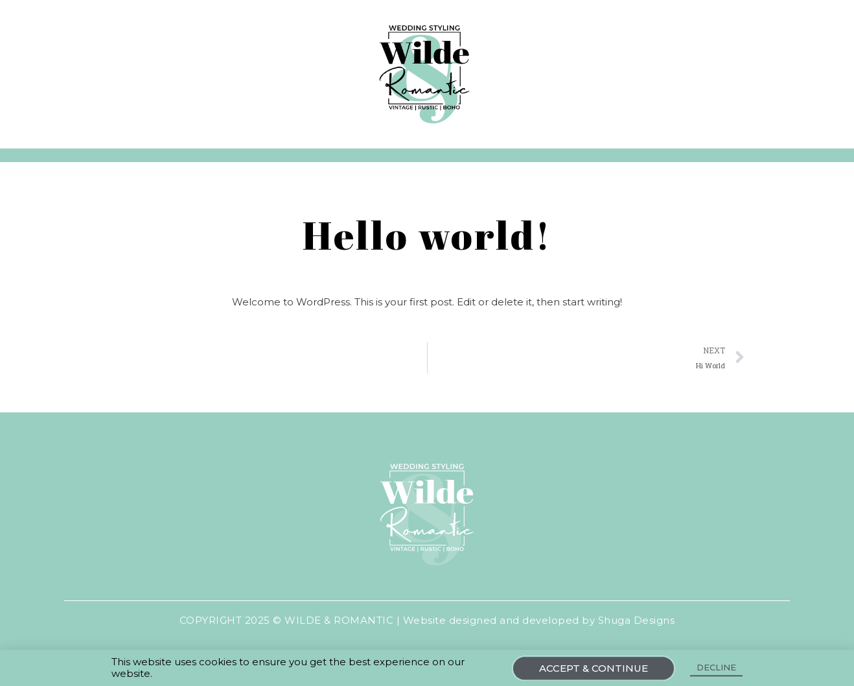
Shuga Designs (636, 620)
